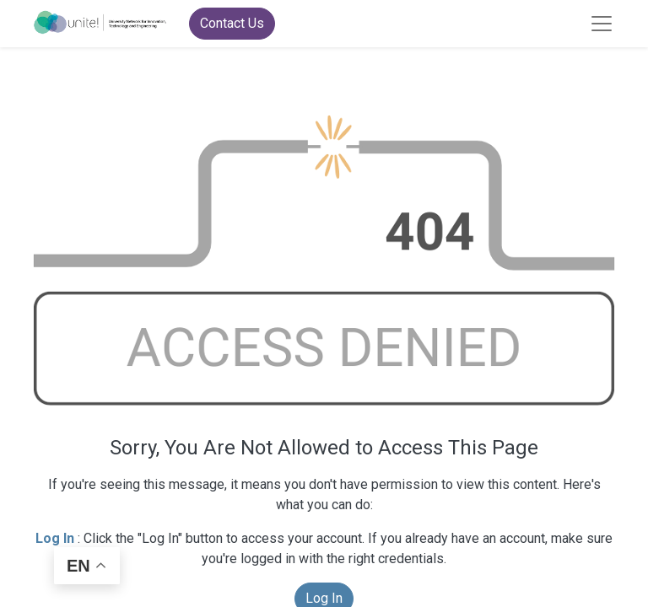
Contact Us (232, 23)
